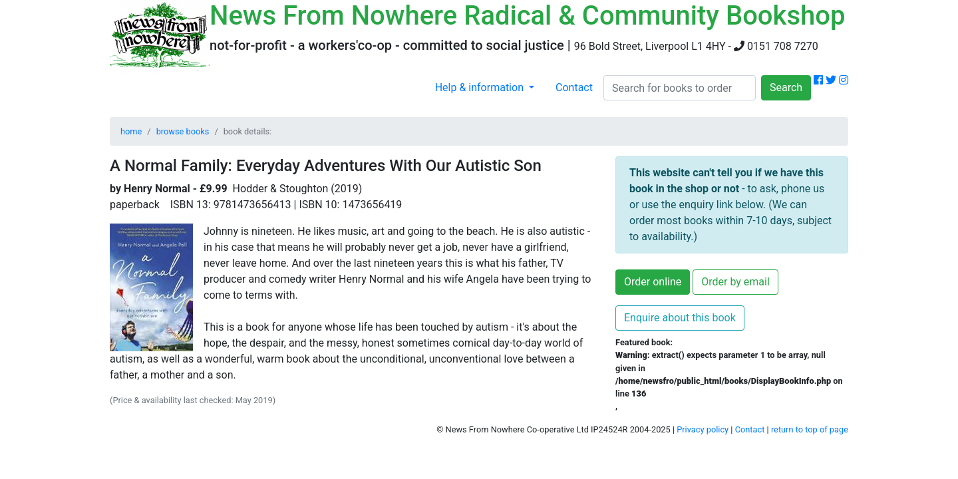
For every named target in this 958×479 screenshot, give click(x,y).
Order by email (735, 281)
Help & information (480, 87)
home (131, 131)
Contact (574, 87)
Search (786, 87)
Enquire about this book (680, 317)
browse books (183, 131)
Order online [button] (652, 281)
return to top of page (809, 429)
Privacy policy (702, 429)
